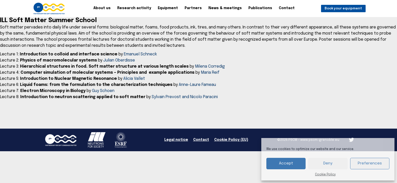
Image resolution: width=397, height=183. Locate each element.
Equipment (168, 8)
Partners (193, 8)
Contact (287, 8)
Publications (260, 8)
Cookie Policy (325, 174)
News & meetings (225, 8)
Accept (286, 163)
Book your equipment (343, 8)
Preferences (370, 163)
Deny (327, 163)
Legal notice (176, 140)
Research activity (134, 8)
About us (102, 8)
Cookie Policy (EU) (231, 140)
